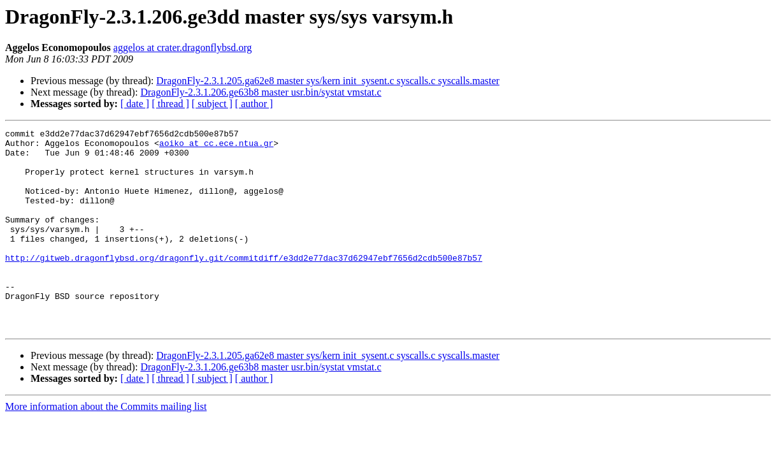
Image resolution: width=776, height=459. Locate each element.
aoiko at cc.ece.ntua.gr (216, 146)
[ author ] (254, 103)
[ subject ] (212, 103)
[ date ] (134, 103)
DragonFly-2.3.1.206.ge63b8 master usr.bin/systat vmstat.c (260, 92)
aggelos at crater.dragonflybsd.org (182, 47)
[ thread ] (170, 103)
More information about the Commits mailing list (105, 446)
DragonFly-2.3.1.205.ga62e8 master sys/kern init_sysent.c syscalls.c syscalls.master (327, 80)
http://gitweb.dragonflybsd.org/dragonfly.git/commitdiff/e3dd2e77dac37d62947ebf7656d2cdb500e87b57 (243, 284)
